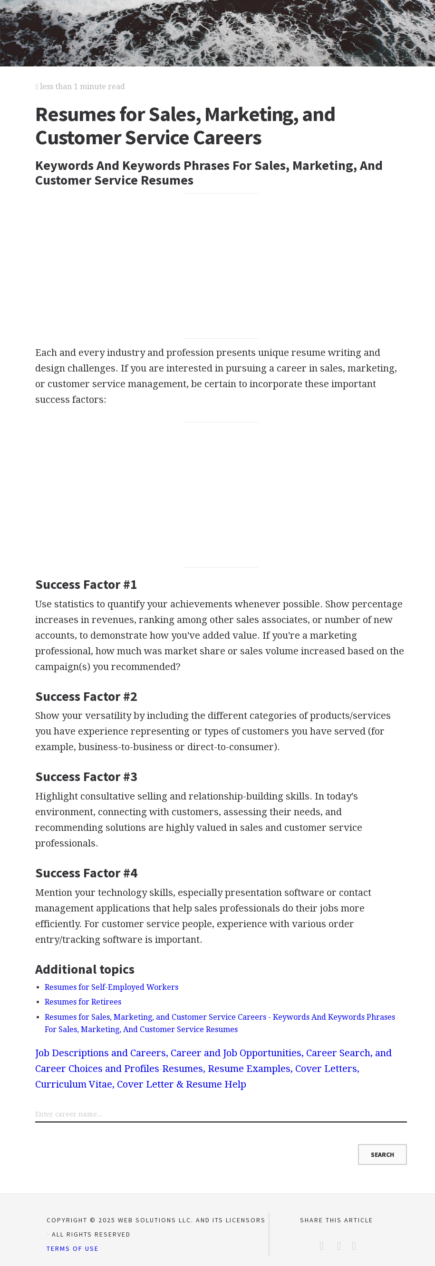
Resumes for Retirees (83, 1001)
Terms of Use (73, 1248)
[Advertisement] (221, 266)
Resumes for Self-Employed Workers (111, 987)
